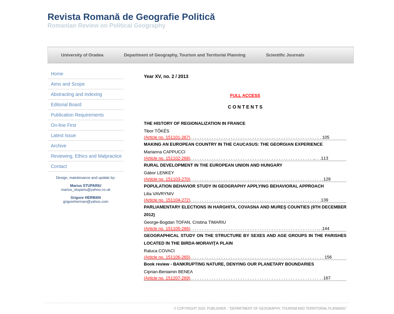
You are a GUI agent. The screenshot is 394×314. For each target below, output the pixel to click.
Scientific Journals (285, 54)
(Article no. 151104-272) (167, 199)
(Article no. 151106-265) (167, 257)
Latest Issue (63, 135)
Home (57, 73)
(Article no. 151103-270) (167, 179)
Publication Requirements (77, 115)
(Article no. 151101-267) (167, 137)
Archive (58, 145)
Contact (59, 166)
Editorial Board (66, 104)
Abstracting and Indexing (76, 94)
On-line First (63, 125)
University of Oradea (82, 54)
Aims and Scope (68, 84)
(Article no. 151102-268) (167, 158)
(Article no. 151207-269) (167, 277)
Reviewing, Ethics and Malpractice (86, 156)
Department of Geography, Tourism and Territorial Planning (185, 54)
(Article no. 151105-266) (167, 228)
